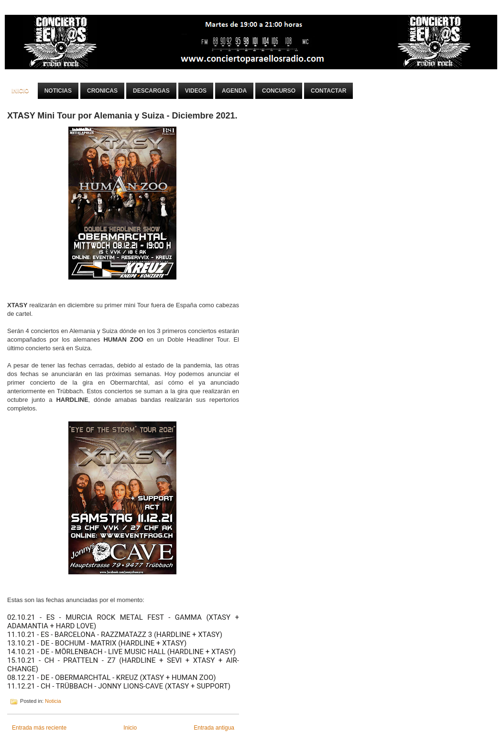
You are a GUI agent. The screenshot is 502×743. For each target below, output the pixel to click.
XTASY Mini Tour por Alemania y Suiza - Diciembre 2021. (122, 115)
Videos (196, 90)
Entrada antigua (214, 727)
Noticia (53, 701)
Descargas (151, 90)
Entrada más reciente (39, 727)
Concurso (278, 90)
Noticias (58, 90)
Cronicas (102, 90)
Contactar (328, 90)
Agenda (234, 90)
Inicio (20, 90)
